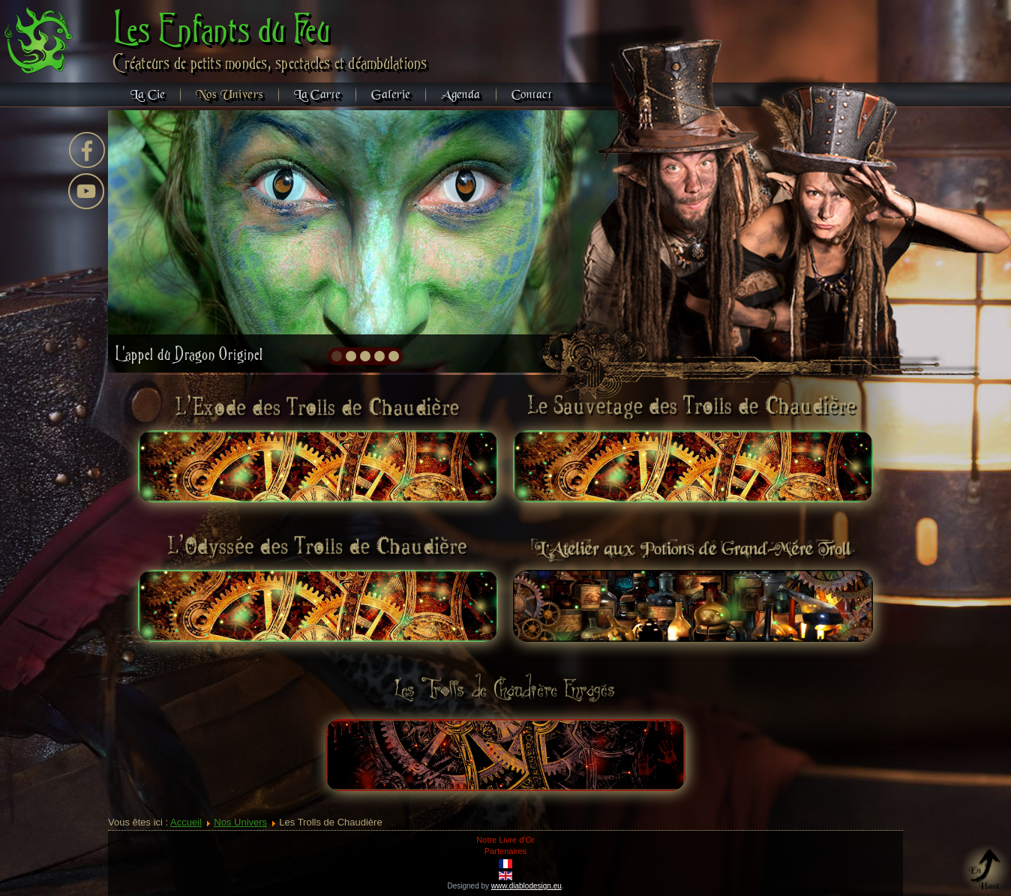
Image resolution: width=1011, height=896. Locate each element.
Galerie (390, 95)
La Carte (317, 95)
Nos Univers (229, 95)
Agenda (460, 95)
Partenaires (505, 851)
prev (152, 240)
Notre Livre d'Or (505, 839)
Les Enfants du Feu (222, 28)
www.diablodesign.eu (526, 886)
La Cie (147, 95)
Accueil (186, 822)
